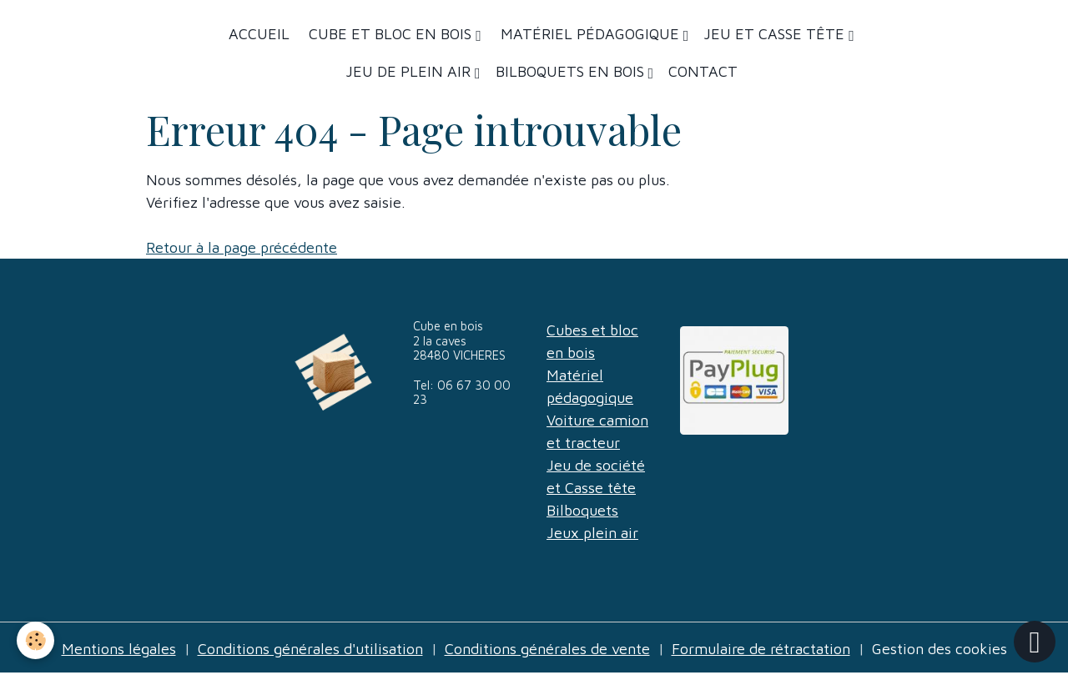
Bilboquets (582, 510)
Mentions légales (119, 648)
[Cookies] (35, 640)
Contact (703, 71)
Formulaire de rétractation (761, 648)
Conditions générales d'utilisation (310, 648)
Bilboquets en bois (572, 71)
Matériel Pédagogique (589, 34)
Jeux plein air (592, 533)
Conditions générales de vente (547, 648)
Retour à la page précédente (241, 247)
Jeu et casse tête (776, 34)
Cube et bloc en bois (390, 34)
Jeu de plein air (410, 71)
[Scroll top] (1034, 641)
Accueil (259, 34)
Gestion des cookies (939, 648)
